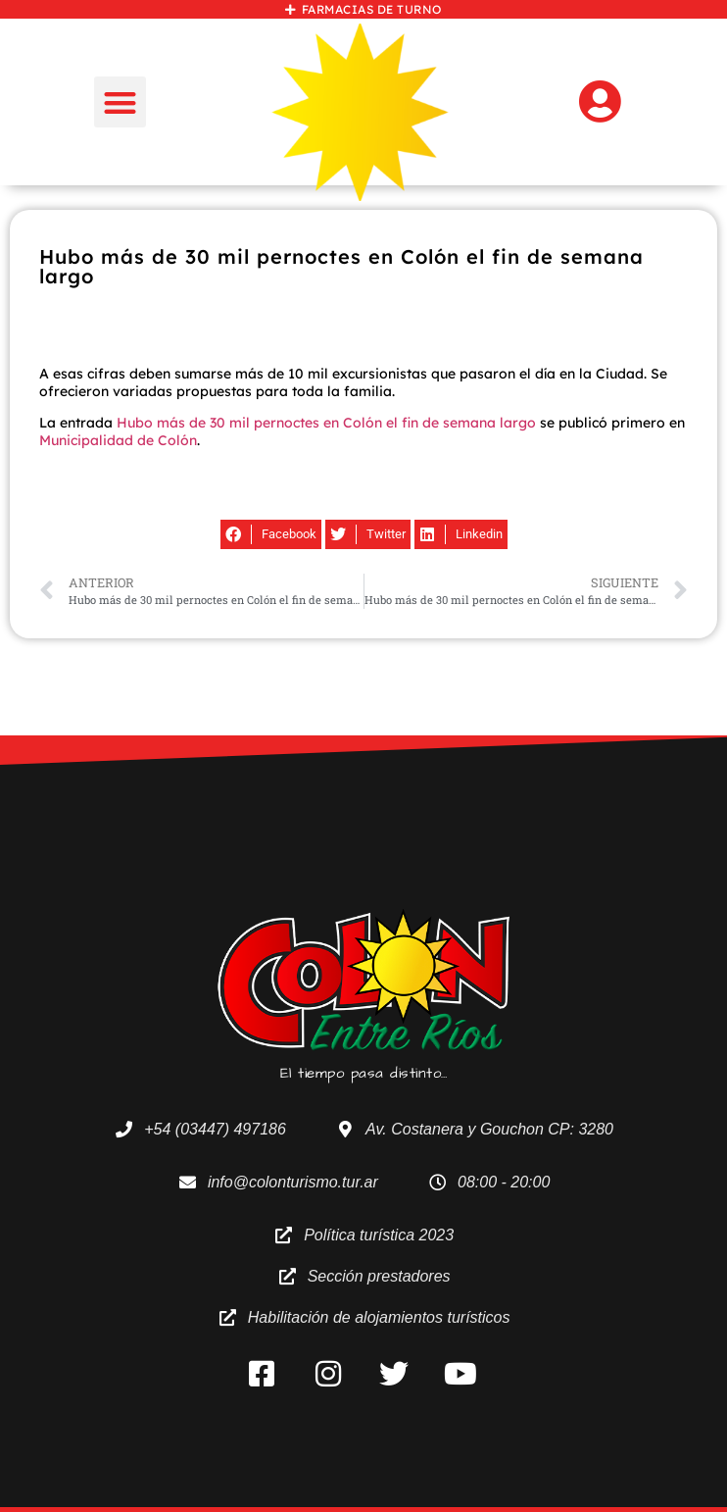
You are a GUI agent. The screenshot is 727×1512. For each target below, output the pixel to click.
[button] (120, 102)
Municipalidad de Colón (118, 440)
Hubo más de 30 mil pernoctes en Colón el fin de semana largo (326, 422)
